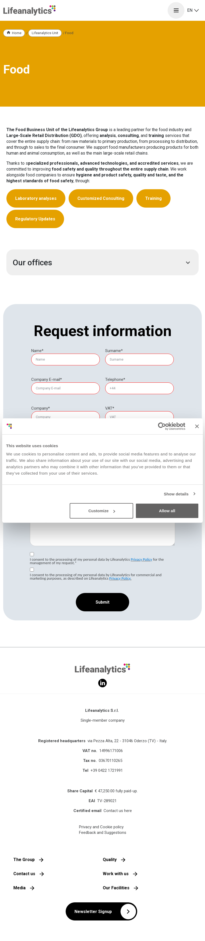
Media (19, 887)
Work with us (116, 873)
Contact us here (118, 810)
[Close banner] (197, 426)
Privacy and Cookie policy (101, 827)
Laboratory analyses (36, 198)
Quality (110, 859)
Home (16, 33)
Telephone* (115, 379)
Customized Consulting (100, 198)
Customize (101, 510)
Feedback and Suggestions (102, 832)
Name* (37, 350)
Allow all (167, 510)
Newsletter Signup (93, 911)
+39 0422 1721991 (106, 770)
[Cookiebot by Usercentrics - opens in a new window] (162, 426)
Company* (40, 408)
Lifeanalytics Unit (45, 33)
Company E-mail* (46, 379)
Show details (176, 493)
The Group (24, 859)
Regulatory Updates (35, 218)
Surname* (114, 350)
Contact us (24, 873)
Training (153, 198)
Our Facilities (116, 887)
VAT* (109, 408)
